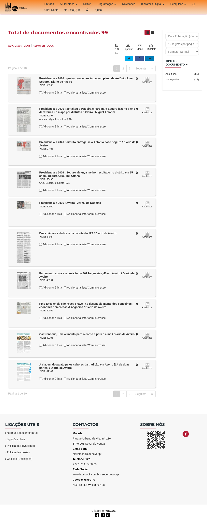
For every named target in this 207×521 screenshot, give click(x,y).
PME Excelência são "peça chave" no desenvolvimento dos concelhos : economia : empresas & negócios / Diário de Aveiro (86, 305)
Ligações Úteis (16, 439)
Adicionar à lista (52, 92)
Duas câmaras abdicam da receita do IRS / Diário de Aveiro (77, 233)
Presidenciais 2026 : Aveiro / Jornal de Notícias (70, 202)
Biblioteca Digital (153, 4)
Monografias (182, 79)
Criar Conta (51, 9)
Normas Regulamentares (22, 432)
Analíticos (182, 74)
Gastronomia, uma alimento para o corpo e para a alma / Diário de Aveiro (87, 334)
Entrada (49, 4)
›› (152, 68)
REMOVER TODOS (43, 45)
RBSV (87, 4)
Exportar (128, 47)
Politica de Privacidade (21, 445)
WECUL (110, 510)
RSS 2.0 (116, 49)
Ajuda (98, 9)
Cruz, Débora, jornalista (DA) (54, 183)
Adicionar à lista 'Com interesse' (86, 92)
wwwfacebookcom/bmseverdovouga (96, 474)
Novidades (128, 4)
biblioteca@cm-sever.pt (87, 453)
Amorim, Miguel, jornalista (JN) (55, 119)
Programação (106, 4)
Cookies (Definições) (19, 458)
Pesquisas (178, 4)
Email (140, 47)
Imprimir (151, 47)
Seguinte (140, 68)
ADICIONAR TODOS (19, 45)
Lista (72, 9)
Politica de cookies (18, 452)
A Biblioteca (68, 4)
